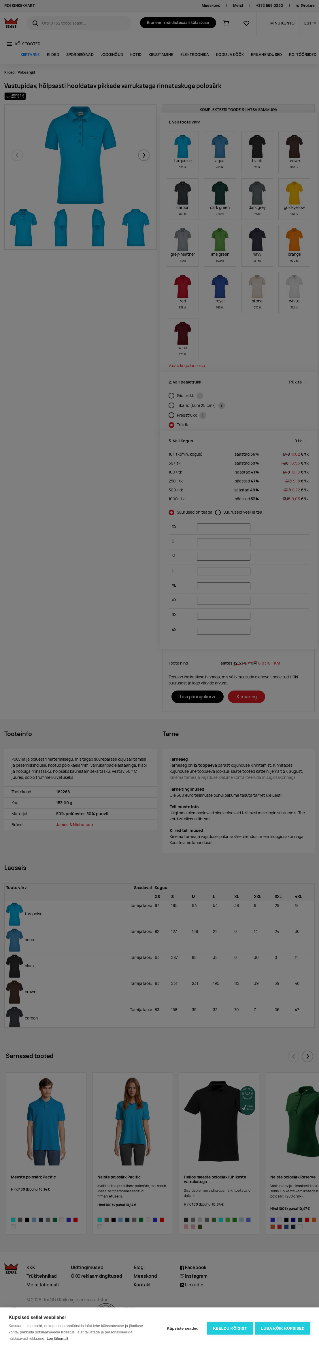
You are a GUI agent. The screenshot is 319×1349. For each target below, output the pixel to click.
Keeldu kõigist (230, 1328)
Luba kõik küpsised (283, 1328)
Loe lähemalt (57, 1338)
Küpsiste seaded (182, 1328)
